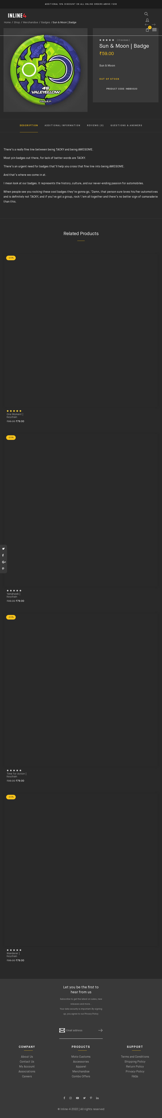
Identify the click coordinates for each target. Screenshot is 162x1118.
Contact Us (27, 1061)
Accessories (81, 1061)
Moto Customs (81, 1057)
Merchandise (80, 1071)
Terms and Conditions (135, 1057)
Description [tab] (29, 126)
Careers (27, 1076)
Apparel (81, 1066)
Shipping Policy (134, 1061)
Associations (27, 1071)
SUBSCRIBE (99, 1030)
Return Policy (135, 1066)
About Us (27, 1057)
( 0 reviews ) (123, 40)
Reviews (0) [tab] (95, 126)
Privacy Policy (91, 1014)
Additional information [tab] (62, 126)
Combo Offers (81, 1076)
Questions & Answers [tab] (126, 126)
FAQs (135, 1076)
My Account (27, 1066)
